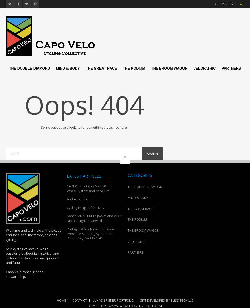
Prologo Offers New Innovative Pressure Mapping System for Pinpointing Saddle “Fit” (90, 234)
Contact (79, 300)
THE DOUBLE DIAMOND (29, 68)
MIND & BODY (68, 68)
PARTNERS (231, 68)
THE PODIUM (134, 68)
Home (61, 300)
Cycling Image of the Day (85, 207)
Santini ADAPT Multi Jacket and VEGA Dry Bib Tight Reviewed (94, 218)
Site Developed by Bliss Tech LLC (166, 300)
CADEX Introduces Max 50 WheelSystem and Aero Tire (88, 188)
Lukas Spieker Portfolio (113, 300)
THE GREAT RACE (101, 68)
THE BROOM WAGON (169, 68)
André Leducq (77, 199)
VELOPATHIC (204, 68)
